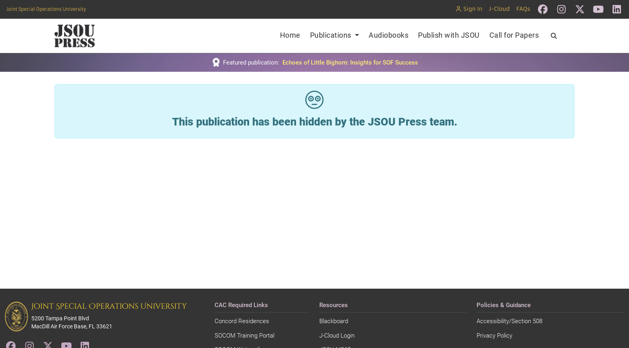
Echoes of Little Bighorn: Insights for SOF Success (350, 62)
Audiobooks (388, 35)
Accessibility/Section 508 (509, 321)
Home (290, 35)
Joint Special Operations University (46, 9)
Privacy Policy (494, 335)
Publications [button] (331, 35)
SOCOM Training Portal (244, 335)
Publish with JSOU (449, 35)
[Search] (554, 36)
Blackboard (333, 321)
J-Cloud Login (337, 335)
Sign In (469, 9)
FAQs (523, 9)
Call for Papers (514, 35)
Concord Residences (242, 321)
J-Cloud (499, 9)
